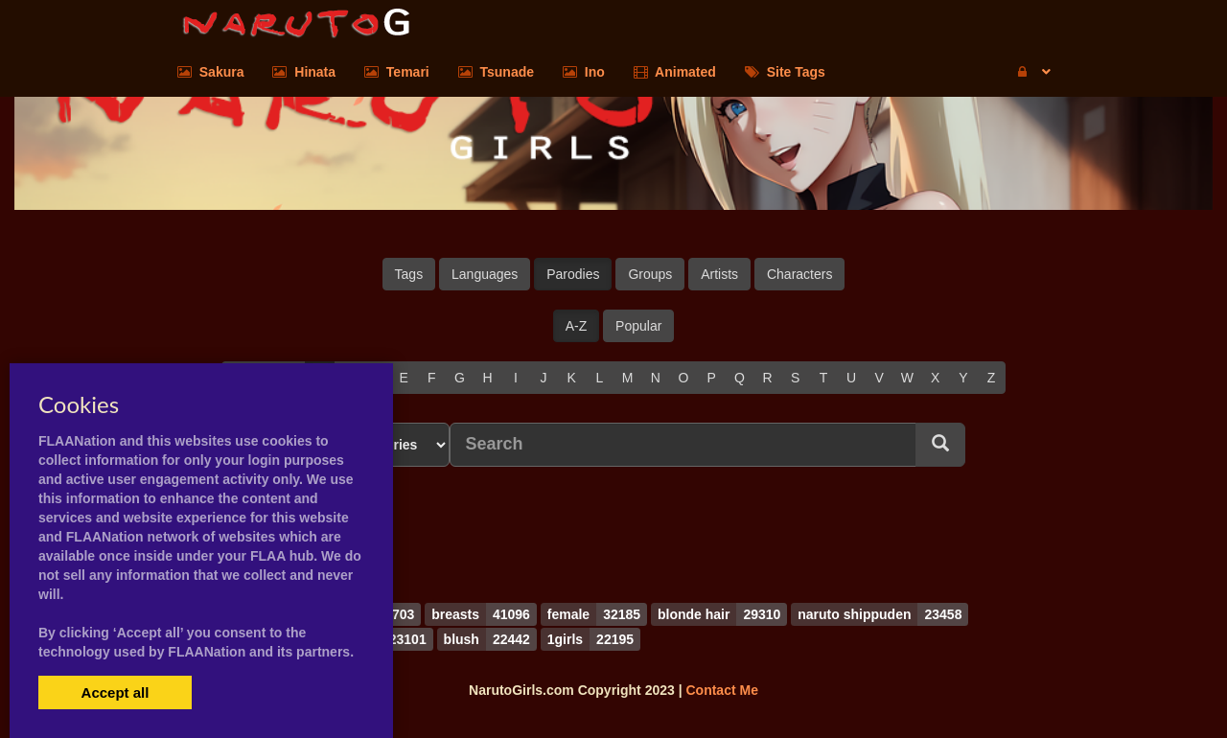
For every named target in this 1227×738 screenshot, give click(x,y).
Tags (409, 274)
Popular (638, 326)
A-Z (577, 326)
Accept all (115, 692)
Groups (650, 274)
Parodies (572, 274)
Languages (484, 274)
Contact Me (721, 690)
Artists (719, 274)
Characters (799, 274)
